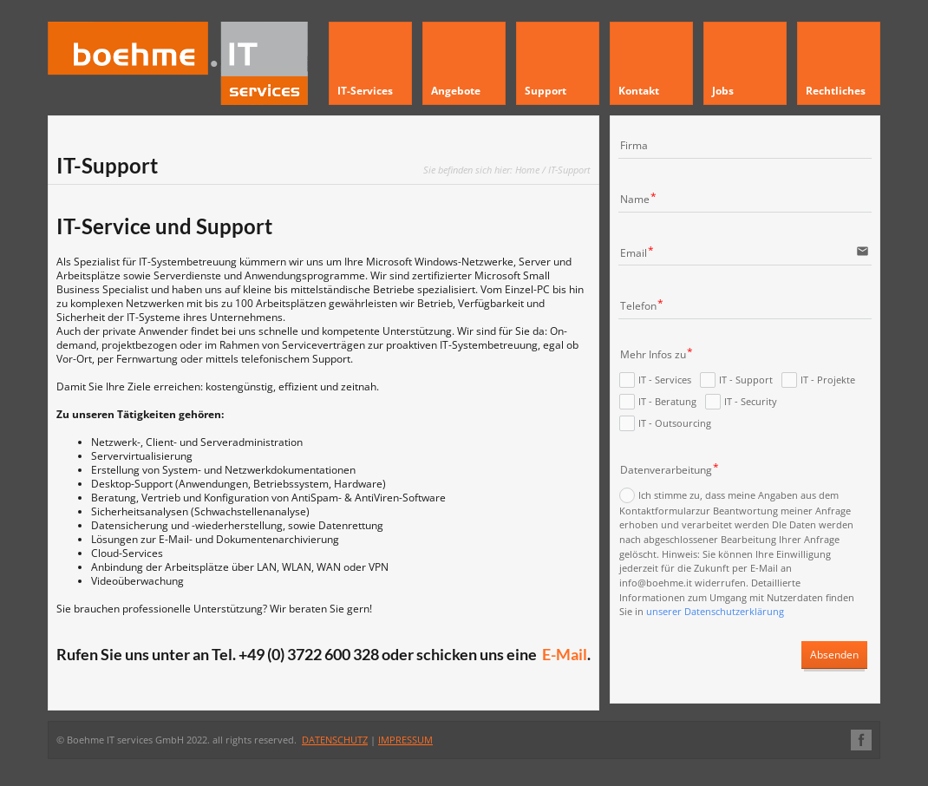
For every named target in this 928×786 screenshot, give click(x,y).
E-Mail (564, 654)
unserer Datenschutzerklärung (715, 612)
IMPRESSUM (405, 739)
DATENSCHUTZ (335, 739)
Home (527, 169)
